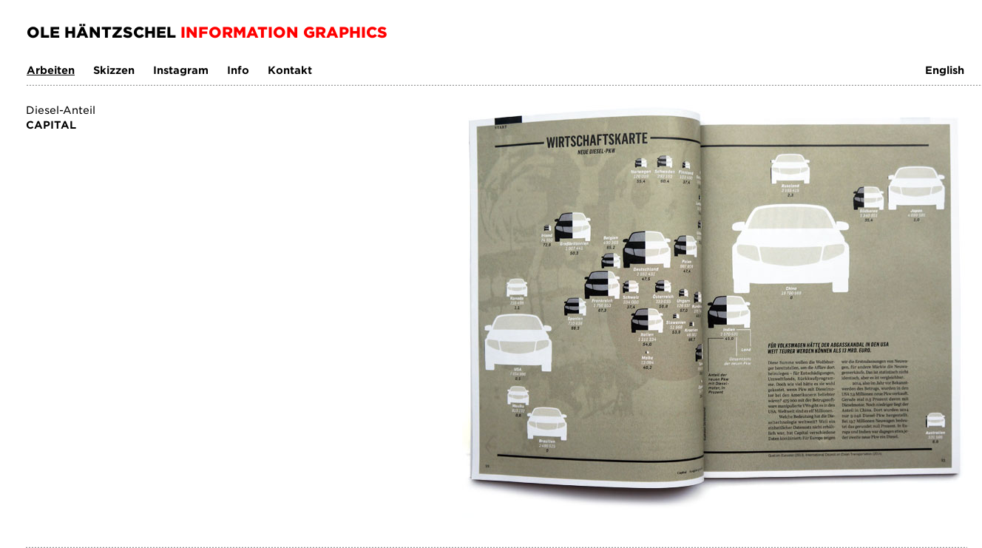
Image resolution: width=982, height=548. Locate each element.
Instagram (181, 70)
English (944, 70)
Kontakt (290, 70)
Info (238, 70)
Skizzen (114, 70)
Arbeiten (51, 70)
